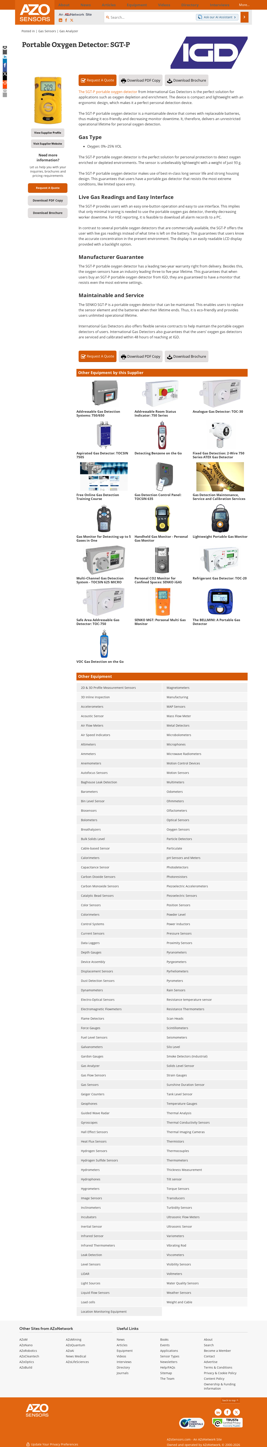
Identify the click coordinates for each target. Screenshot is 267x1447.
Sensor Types (169, 1356)
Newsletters (168, 1362)
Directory (123, 1367)
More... (240, 5)
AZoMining (73, 1339)
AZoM (23, 1339)
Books (164, 1339)
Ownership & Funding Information (220, 1386)
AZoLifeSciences (77, 1362)
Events (165, 1345)
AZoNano (26, 1345)
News (121, 1339)
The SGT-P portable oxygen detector (108, 91)
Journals (123, 1373)
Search (209, 1345)
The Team (167, 1379)
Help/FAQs (167, 1367)
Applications (169, 1351)
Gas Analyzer (68, 31)
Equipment (125, 1351)
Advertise (210, 1362)
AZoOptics (26, 1362)
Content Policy (214, 1379)
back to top (230, 1400)
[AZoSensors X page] (71, 20)
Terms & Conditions (218, 1367)
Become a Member (217, 1351)
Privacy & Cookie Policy (220, 1373)
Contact (209, 1356)
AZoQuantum (75, 1345)
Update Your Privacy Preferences (52, 1441)
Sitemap (166, 1373)
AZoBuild (25, 1367)
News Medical (76, 1356)
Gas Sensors (47, 31)
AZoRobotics (28, 1351)
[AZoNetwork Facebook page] (66, 20)
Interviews (124, 1362)
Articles (122, 1345)
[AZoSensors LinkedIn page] (60, 20)
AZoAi (70, 1351)
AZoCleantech (29, 1356)
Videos (121, 1356)
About (208, 1339)
